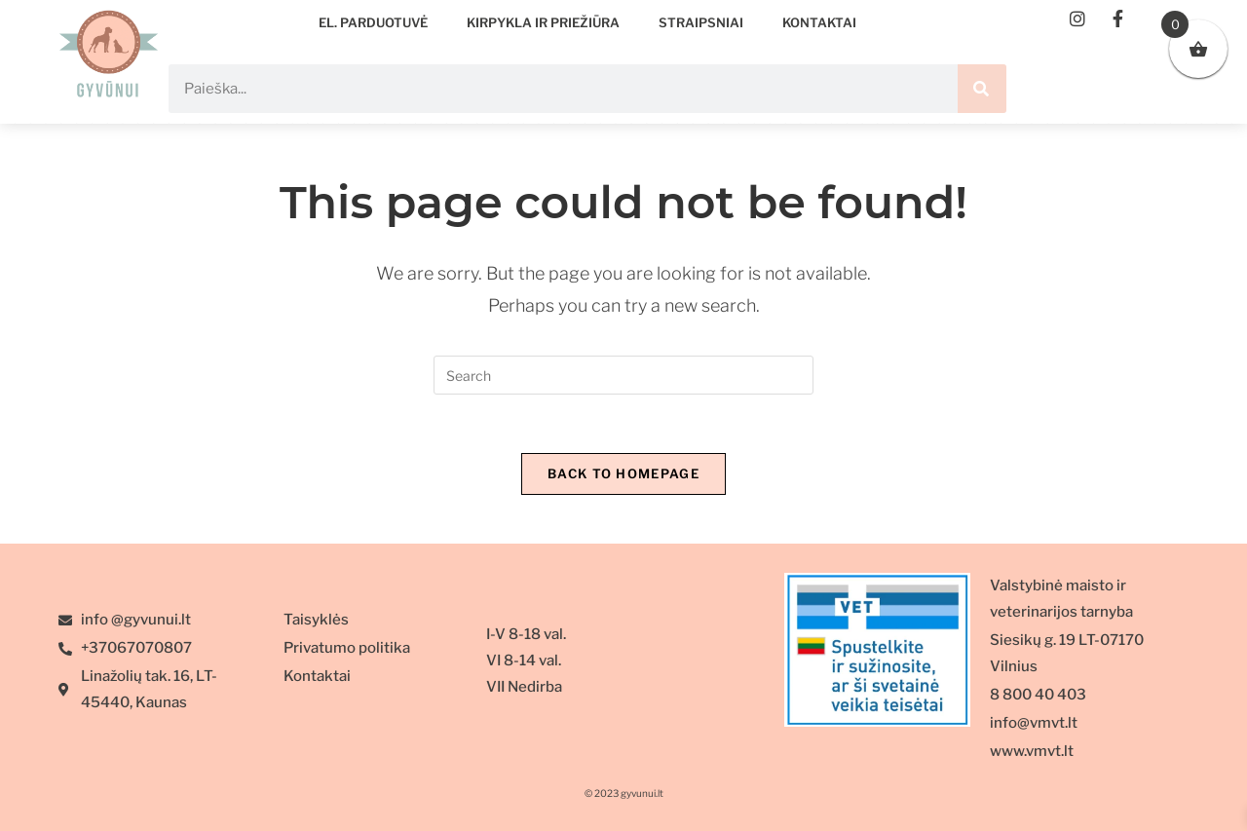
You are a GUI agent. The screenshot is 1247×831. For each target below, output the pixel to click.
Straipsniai (701, 22)
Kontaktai (819, 22)
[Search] (982, 88)
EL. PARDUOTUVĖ (373, 22)
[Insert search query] (623, 375)
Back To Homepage (623, 473)
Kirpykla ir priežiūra (543, 22)
